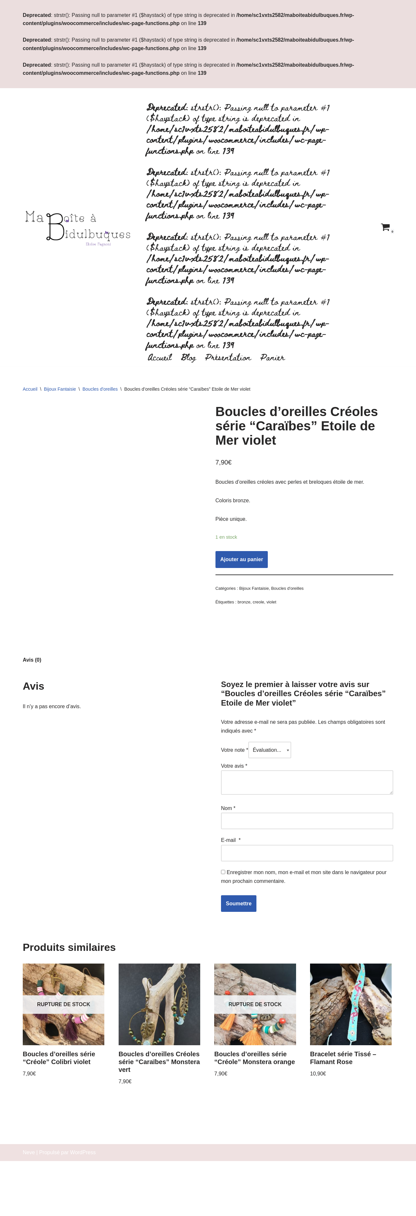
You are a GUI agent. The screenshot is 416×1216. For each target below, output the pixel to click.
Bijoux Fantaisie (60, 390)
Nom (228, 881)
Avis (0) (32, 732)
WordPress (83, 1207)
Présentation (228, 357)
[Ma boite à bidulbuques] (79, 228)
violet (271, 603)
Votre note (234, 822)
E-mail (230, 913)
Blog (188, 357)
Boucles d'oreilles (100, 390)
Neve (29, 1207)
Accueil (160, 357)
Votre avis (234, 839)
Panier (273, 357)
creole (258, 603)
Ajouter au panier (241, 560)
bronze (244, 603)
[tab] (32, 732)
